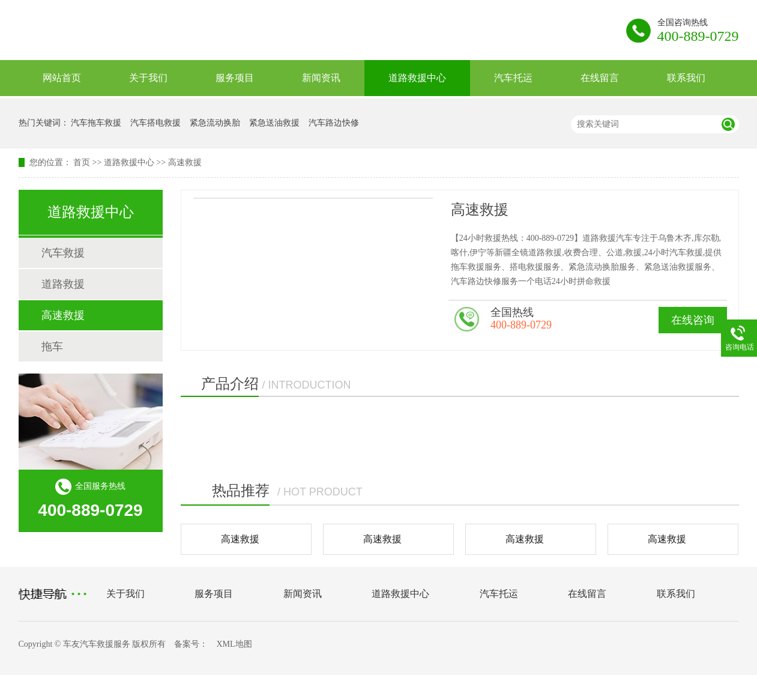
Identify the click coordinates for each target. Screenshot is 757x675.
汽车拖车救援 (96, 122)
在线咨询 (692, 320)
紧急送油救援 (274, 122)
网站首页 (62, 78)
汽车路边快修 (334, 122)
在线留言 (600, 78)
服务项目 (235, 78)
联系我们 (686, 78)
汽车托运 (513, 78)
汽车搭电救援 (155, 122)
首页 (81, 162)
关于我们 (148, 78)
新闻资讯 (321, 78)
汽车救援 (63, 253)
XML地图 (234, 644)
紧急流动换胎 (215, 122)
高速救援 (185, 162)
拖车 (52, 347)
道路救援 (63, 284)
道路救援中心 (417, 78)
